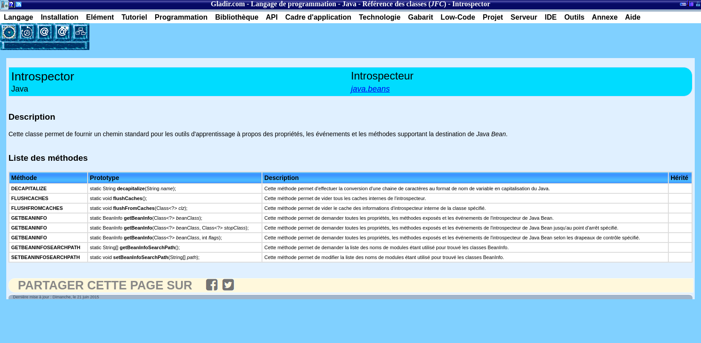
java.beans (370, 88)
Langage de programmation (293, 4)
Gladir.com (228, 4)
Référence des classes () (405, 4)
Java (349, 4)
